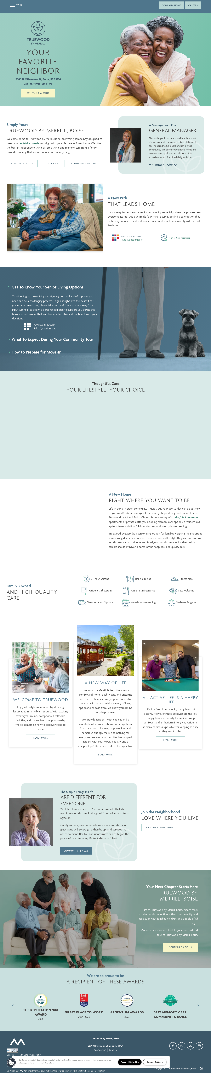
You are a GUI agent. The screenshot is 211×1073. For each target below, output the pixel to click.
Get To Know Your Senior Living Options (46, 287)
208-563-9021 (32, 83)
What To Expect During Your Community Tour (51, 339)
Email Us (47, 83)
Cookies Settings (155, 1062)
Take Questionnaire (132, 239)
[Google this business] (199, 1046)
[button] (171, 5)
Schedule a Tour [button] (38, 93)
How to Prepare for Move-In (35, 352)
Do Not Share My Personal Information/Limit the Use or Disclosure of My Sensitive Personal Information (56, 1070)
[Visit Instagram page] (181, 1046)
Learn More (40, 737)
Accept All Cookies (130, 1062)
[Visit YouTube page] (190, 1046)
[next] (198, 1005)
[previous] (13, 1005)
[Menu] (16, 5)
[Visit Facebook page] (173, 1046)
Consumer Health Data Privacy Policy (24, 1054)
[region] (91, 1062)
